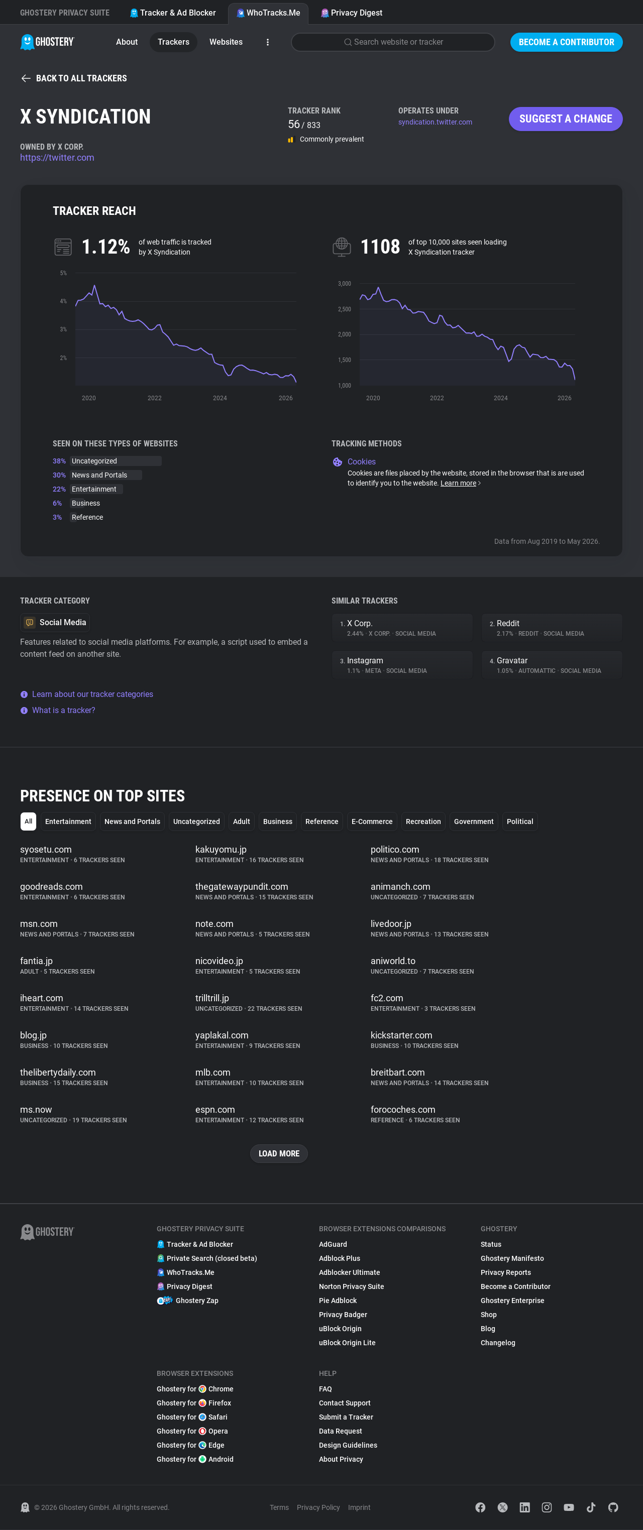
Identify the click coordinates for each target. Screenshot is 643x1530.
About (127, 42)
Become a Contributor (566, 42)
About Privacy (341, 1460)
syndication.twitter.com (435, 122)
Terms (279, 1508)
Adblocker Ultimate (349, 1273)
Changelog (498, 1343)
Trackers (173, 42)
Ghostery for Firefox (194, 1403)
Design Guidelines (348, 1446)
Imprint (359, 1508)
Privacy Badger (343, 1315)
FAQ (325, 1389)
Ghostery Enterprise (513, 1301)
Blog (488, 1329)
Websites (226, 42)
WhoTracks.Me (268, 13)
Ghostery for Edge (191, 1446)
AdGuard (333, 1245)
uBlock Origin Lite (347, 1343)
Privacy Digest (351, 13)
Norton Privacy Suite (351, 1287)
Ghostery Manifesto (512, 1259)
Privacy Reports (506, 1273)
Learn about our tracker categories (86, 694)
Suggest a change (565, 118)
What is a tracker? (57, 710)
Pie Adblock (338, 1301)
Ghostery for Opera (192, 1432)
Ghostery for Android (195, 1460)
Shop (489, 1315)
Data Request (340, 1432)
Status (491, 1245)
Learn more (461, 483)
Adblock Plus (339, 1259)
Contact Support (345, 1403)
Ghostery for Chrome (195, 1389)
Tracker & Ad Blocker (173, 13)
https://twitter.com (57, 157)
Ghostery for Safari (192, 1418)
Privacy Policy (318, 1508)
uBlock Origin (340, 1329)
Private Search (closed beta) (207, 1259)
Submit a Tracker (346, 1418)
